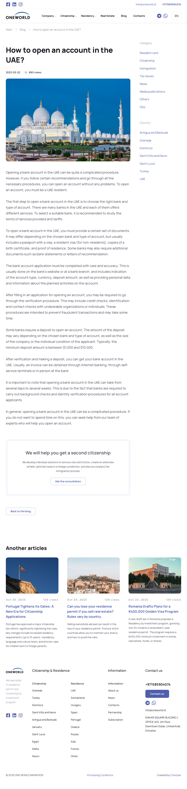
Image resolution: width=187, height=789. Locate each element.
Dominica (146, 148)
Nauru (35, 756)
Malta (35, 749)
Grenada (145, 140)
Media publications (152, 91)
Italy (73, 741)
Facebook (8, 4)
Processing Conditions (100, 775)
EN (176, 16)
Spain (74, 712)
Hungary (76, 705)
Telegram (159, 16)
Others (144, 99)
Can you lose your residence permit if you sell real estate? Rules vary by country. (90, 611)
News (143, 84)
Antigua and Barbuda (154, 132)
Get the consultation (68, 481)
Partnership (115, 712)
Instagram (20, 4)
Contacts (139, 16)
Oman (74, 756)
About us (113, 690)
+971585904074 (171, 4)
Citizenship (67, 16)
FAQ (142, 107)
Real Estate (108, 16)
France (75, 749)
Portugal (76, 719)
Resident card (149, 53)
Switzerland (78, 697)
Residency (87, 16)
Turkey (144, 171)
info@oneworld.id (146, 4)
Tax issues (147, 76)
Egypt (35, 741)
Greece (75, 727)
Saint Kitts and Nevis (153, 155)
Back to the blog (21, 511)
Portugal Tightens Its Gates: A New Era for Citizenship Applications (30, 611)
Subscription (115, 719)
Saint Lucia (147, 163)
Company (48, 16)
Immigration (148, 68)
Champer (175, 775)
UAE (142, 179)
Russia (75, 734)
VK (14, 4)
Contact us (157, 693)
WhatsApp (165, 16)
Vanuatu (37, 727)
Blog (124, 16)
